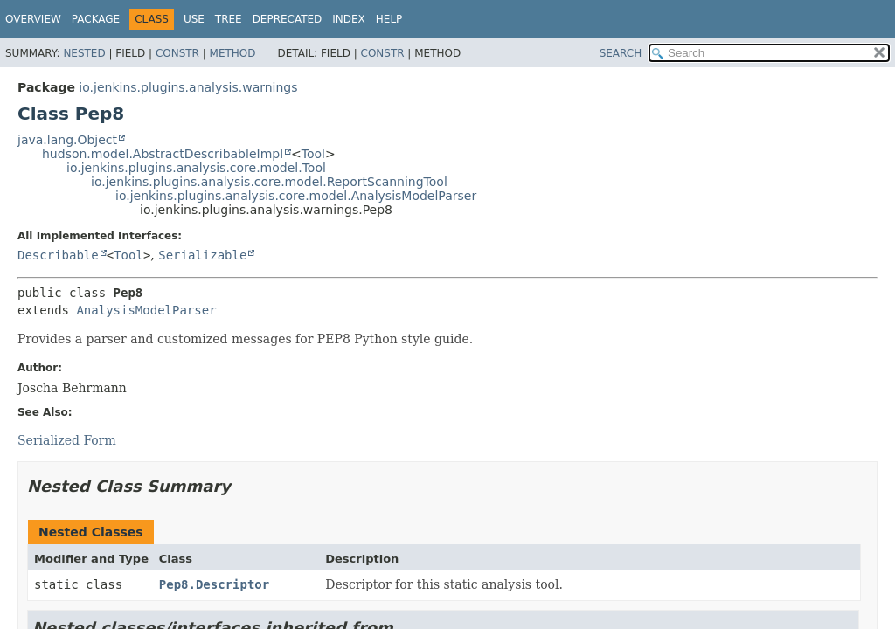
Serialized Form (66, 440)
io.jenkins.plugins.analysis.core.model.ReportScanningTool (269, 182)
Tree (228, 19)
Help (389, 19)
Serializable (202, 255)
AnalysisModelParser (146, 310)
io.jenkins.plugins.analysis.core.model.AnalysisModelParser (295, 196)
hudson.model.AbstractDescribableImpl (162, 154)
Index (348, 19)
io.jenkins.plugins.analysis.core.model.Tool (196, 168)
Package (96, 19)
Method (233, 53)
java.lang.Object (67, 140)
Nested (84, 53)
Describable (58, 255)
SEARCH (621, 53)
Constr (177, 53)
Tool (313, 154)
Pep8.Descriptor (214, 584)
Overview (33, 19)
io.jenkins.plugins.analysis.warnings (188, 87)
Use (194, 19)
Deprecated (288, 19)
